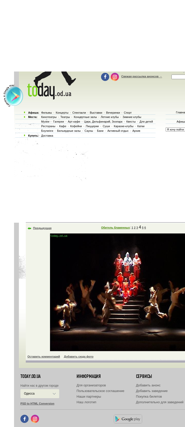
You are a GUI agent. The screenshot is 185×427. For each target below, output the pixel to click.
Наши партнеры (89, 396)
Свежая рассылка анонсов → (141, 76)
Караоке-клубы (123, 126)
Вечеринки (113, 112)
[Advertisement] (99, 179)
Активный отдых (118, 130)
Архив (136, 130)
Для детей (146, 121)
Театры (65, 116)
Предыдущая (42, 228)
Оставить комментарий (44, 356)
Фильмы (46, 112)
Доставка (47, 135)
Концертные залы (85, 116)
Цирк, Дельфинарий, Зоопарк (103, 121)
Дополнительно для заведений (159, 402)
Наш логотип (86, 402)
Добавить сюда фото (78, 356)
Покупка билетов (149, 396)
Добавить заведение (152, 391)
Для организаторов (91, 385)
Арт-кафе (74, 121)
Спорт (128, 112)
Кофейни (76, 126)
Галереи (58, 121)
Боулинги (47, 130)
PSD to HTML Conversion (37, 403)
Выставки (96, 112)
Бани (100, 130)
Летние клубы (110, 116)
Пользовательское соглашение (100, 391)
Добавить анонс (148, 385)
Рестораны (48, 126)
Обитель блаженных (115, 227)
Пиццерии (92, 126)
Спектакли (79, 112)
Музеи (45, 121)
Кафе (62, 126)
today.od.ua (30, 376)
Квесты (131, 121)
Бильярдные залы (69, 130)
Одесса (29, 393)
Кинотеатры (48, 116)
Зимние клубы (132, 116)
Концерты (62, 112)
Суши (106, 126)
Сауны (88, 130)
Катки (140, 126)
